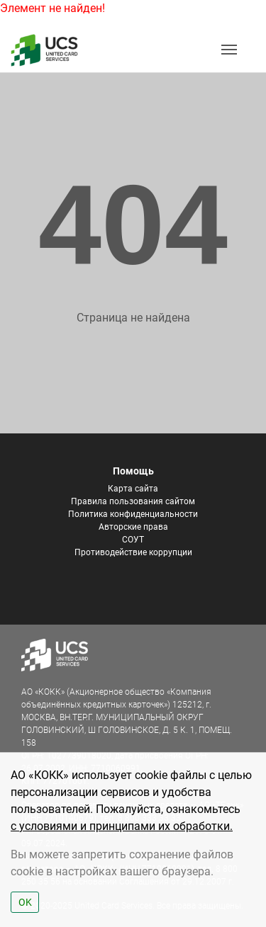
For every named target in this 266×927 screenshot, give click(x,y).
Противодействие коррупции (133, 552)
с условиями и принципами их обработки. (122, 826)
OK (25, 902)
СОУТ (133, 540)
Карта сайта (133, 489)
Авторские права (133, 527)
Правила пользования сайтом (133, 501)
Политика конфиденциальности (133, 514)
